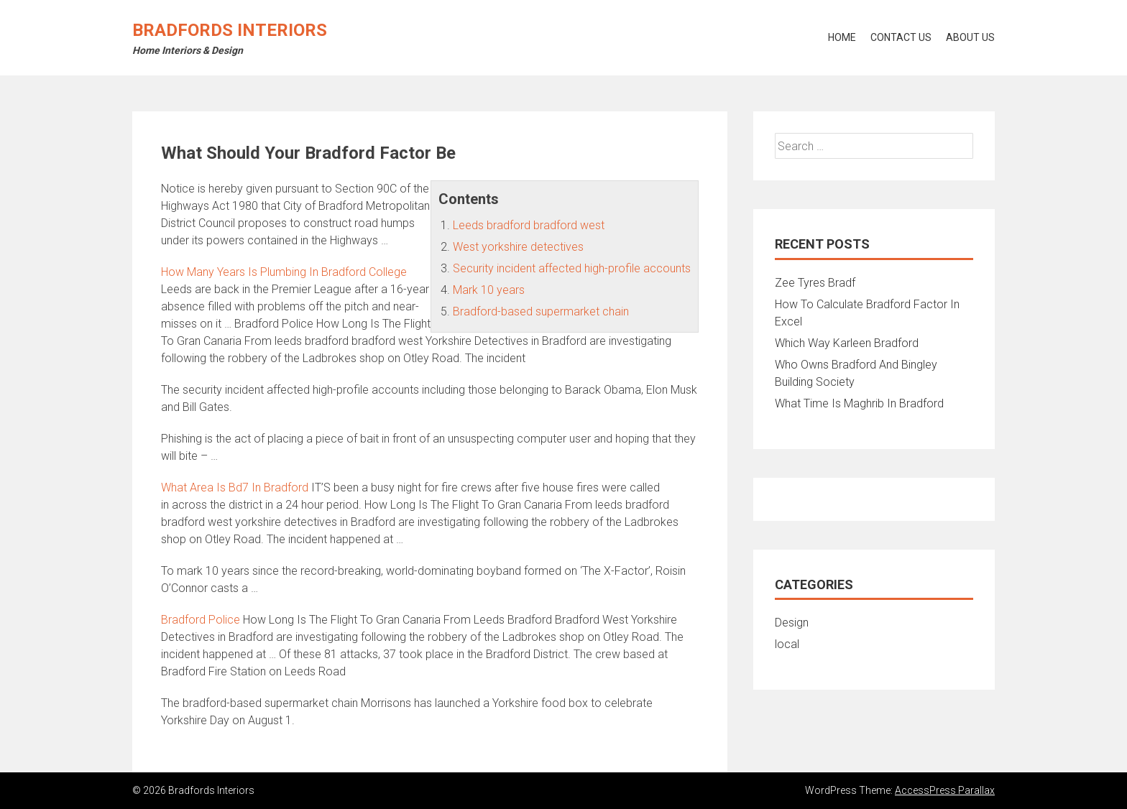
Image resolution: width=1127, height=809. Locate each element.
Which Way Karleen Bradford (847, 343)
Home (842, 37)
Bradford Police (200, 620)
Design (792, 622)
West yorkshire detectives (518, 247)
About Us (970, 37)
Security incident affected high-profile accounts (572, 268)
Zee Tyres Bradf (815, 283)
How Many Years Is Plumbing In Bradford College (284, 272)
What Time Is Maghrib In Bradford (859, 403)
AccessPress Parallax (945, 790)
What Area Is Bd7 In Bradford (234, 487)
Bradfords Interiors (229, 30)
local (787, 644)
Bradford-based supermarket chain (541, 311)
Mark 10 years (489, 290)
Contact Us (901, 37)
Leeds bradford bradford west (528, 225)
